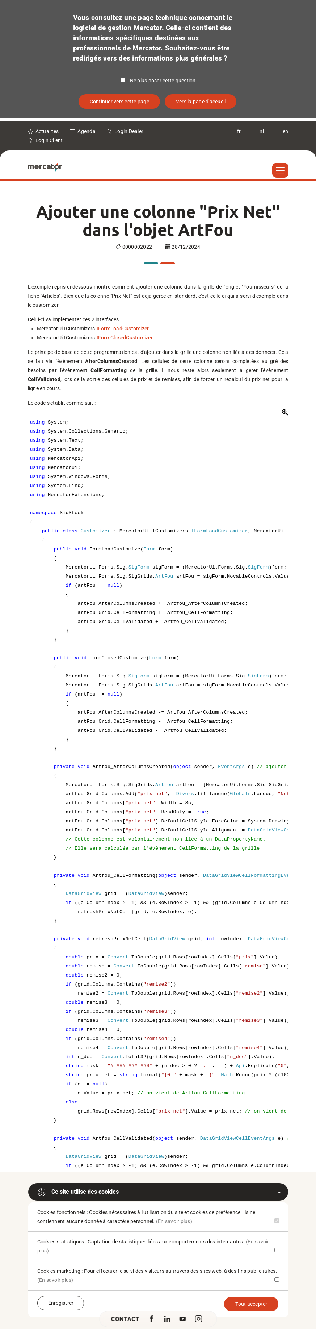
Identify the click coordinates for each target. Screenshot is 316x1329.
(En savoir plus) (174, 1221)
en (285, 131)
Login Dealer (128, 131)
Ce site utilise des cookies (78, 1192)
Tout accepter (251, 1304)
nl (262, 131)
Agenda (86, 131)
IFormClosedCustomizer (125, 337)
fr (239, 131)
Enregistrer (61, 1303)
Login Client (49, 140)
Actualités (47, 131)
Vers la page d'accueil (201, 101)
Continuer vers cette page (119, 101)
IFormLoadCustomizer (123, 328)
